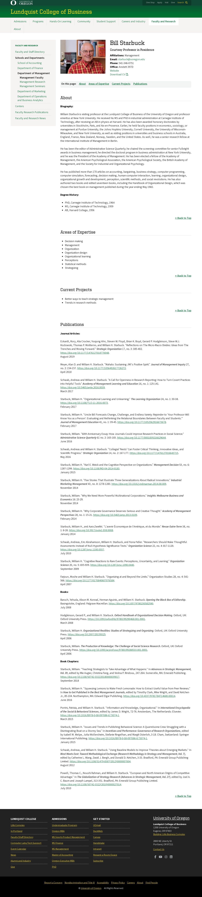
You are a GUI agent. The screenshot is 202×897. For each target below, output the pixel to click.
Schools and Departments (29, 58)
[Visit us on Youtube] (160, 857)
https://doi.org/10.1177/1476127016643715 (154, 453)
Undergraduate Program (64, 825)
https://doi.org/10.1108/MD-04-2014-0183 (96, 468)
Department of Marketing (31, 91)
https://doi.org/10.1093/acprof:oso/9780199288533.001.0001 (113, 650)
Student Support (106, 21)
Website (114, 71)
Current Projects (121, 84)
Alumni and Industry (21, 860)
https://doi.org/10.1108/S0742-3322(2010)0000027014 (90, 784)
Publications (140, 84)
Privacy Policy (118, 882)
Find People (152, 882)
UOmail (97, 825)
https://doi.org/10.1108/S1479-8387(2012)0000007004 (100, 761)
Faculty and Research (163, 21)
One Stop (150, 2)
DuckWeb (98, 831)
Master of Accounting (62, 855)
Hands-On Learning (60, 21)
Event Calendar (18, 849)
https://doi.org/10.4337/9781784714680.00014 (149, 696)
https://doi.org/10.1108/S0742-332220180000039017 (89, 677)
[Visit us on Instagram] (166, 857)
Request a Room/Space (105, 855)
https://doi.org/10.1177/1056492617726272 (101, 368)
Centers (19, 106)
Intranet (97, 849)
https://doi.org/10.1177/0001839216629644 (141, 438)
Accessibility (103, 882)
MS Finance (57, 843)
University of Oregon (171, 818)
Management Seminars (32, 86)
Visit (166, 2)
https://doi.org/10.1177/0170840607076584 (90, 580)
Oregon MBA (58, 831)
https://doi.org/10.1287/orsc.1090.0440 (112, 565)
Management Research (32, 82)
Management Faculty (32, 78)
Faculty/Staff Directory (22, 837)
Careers (131, 882)
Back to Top (184, 218)
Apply (159, 2)
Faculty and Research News (30, 118)
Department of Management (33, 73)
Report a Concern (53, 882)
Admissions (20, 21)
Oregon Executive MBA (63, 860)
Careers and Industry (133, 21)
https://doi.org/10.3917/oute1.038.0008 (91, 530)
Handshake (98, 843)
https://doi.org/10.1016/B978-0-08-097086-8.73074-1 (89, 715)
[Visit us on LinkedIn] (171, 857)
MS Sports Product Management (68, 837)
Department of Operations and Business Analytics (32, 98)
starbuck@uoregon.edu (131, 59)
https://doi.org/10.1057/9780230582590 (131, 604)
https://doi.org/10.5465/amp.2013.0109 (115, 515)
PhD (54, 867)
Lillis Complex (18, 825)
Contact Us (158, 849)
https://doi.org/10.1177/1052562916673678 (141, 422)
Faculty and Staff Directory (30, 52)
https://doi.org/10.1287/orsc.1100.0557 (82, 550)
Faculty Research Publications (31, 112)
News (13, 855)
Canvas (96, 837)
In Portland (16, 831)
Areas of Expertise (99, 84)
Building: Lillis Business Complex (169, 834)
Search (180, 2)
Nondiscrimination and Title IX (80, 882)
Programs (38, 21)
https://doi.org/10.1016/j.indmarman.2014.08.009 (139, 484)
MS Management (60, 849)
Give (173, 2)
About (17, 29)
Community (84, 21)
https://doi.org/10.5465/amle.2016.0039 (82, 387)
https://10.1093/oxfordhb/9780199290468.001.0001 (116, 619)
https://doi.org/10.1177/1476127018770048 (84, 353)
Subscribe (98, 860)
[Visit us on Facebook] (155, 857)
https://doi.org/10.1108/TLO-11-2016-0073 (84, 403)
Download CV (117, 75)
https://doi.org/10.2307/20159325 (87, 635)
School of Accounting (29, 63)
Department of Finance (30, 68)
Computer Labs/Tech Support (26, 843)
